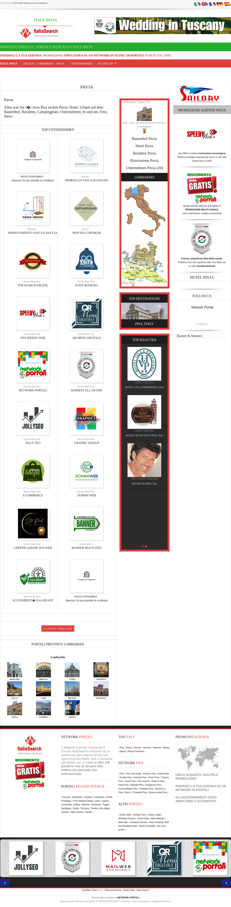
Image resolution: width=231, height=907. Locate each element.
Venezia (147, 747)
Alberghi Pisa (137, 785)
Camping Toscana (139, 822)
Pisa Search (143, 781)
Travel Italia (143, 818)
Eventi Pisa (163, 773)
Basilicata (77, 797)
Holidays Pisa (146, 788)
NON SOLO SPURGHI (86, 232)
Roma (129, 747)
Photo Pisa (153, 777)
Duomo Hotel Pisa (158, 792)
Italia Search (142, 890)
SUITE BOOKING (86, 285)
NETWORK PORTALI (33, 390)
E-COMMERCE (33, 495)
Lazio (97, 801)
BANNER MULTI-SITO (87, 547)
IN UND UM (105, 63)
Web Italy (123, 822)
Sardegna (66, 808)
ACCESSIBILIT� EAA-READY (32, 600)
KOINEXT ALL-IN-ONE (86, 390)
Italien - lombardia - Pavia (44, 63)
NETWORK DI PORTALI (192, 789)
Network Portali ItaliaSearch (30, 3)
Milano (166, 747)
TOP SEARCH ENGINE (33, 285)
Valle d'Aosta (76, 812)
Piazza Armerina (136, 751)
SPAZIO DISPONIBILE (31, 176)
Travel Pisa (130, 781)
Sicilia (76, 808)
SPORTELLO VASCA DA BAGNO (86, 180)
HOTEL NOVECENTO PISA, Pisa (145, 435)
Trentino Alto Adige (100, 808)
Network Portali (202, 307)
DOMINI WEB (86, 495)
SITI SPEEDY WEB (32, 337)
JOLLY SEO (32, 442)
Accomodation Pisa (128, 788)
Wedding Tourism (127, 818)
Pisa (122, 747)
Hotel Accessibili (147, 826)
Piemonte (96, 804)
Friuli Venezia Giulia (83, 801)
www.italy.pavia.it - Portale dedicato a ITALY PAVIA (46, 47)
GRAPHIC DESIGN (86, 442)
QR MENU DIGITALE (87, 337)
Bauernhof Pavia (144, 139)
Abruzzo (66, 797)
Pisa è (127, 792)
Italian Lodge (154, 814)
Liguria (105, 801)
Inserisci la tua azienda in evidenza (33, 180)
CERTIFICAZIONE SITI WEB (33, 547)
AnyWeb (86, 890)
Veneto (88, 812)
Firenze (137, 747)
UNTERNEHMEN (81, 63)
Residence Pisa (153, 785)
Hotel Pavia (144, 146)
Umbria (64, 812)
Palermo (157, 747)
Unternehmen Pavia (141, 168)
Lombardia (58, 657)
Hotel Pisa (123, 785)
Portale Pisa (125, 777)
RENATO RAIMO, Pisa (145, 483)
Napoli (122, 751)
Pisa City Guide (133, 773)
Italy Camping (156, 822)
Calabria (88, 797)
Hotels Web (125, 814)
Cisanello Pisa (140, 792)
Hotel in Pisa (158, 781)
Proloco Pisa (149, 773)
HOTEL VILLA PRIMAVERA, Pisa (146, 387)
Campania (99, 797)
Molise (77, 804)
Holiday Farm (139, 814)
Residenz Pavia (144, 153)
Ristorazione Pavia (144, 160)
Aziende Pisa (139, 777)
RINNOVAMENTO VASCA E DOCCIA (32, 232)
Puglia (106, 804)
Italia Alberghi (157, 818)
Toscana (84, 808)
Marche (85, 804)
